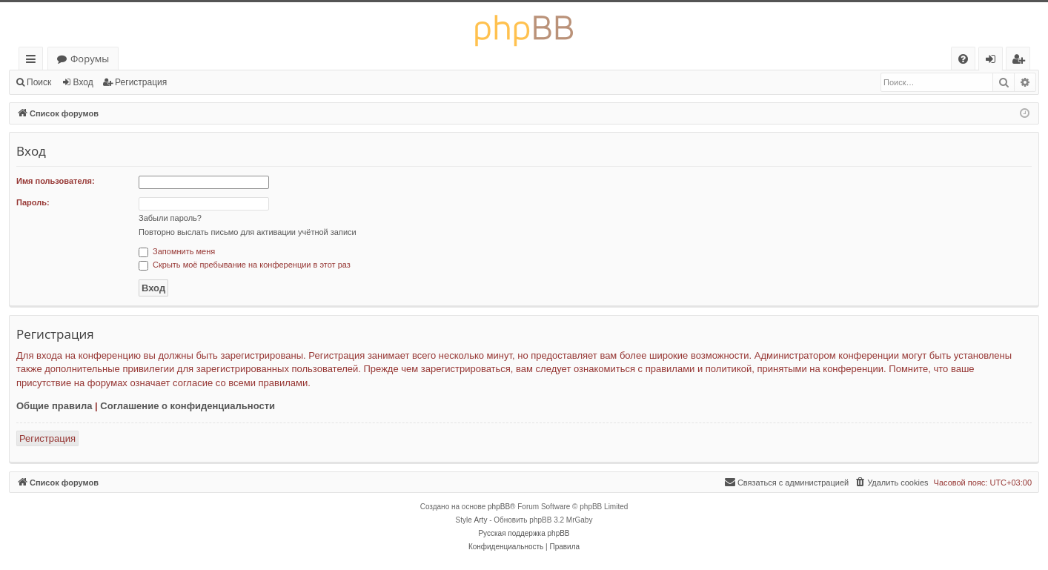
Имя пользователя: (55, 180)
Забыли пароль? (170, 217)
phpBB (499, 507)
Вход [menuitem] (993, 61)
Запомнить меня (177, 251)
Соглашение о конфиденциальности (187, 405)
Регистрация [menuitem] (1021, 61)
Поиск (39, 82)
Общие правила (54, 405)
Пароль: (33, 202)
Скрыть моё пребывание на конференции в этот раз (245, 264)
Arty (481, 520)
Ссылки (33, 61)
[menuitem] (963, 58)
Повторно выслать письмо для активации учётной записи (247, 232)
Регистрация (141, 82)
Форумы (89, 58)
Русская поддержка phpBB (523, 533)
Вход (83, 82)
